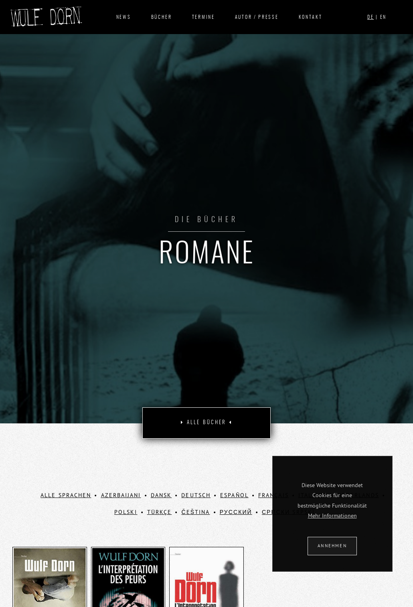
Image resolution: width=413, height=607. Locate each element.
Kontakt (310, 17)
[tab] (206, 423)
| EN (377, 17)
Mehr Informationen (332, 515)
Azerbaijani (121, 495)
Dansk (161, 495)
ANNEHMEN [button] (332, 545)
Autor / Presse (257, 17)
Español (234, 495)
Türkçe (159, 512)
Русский (236, 512)
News (123, 17)
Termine (203, 17)
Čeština (195, 512)
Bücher (161, 17)
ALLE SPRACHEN (65, 495)
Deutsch (196, 495)
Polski (126, 512)
